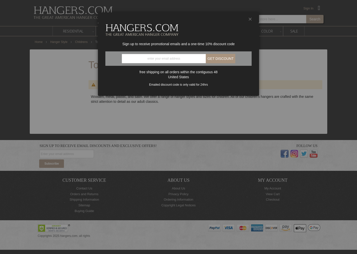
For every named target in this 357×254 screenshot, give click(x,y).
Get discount (221, 59)
